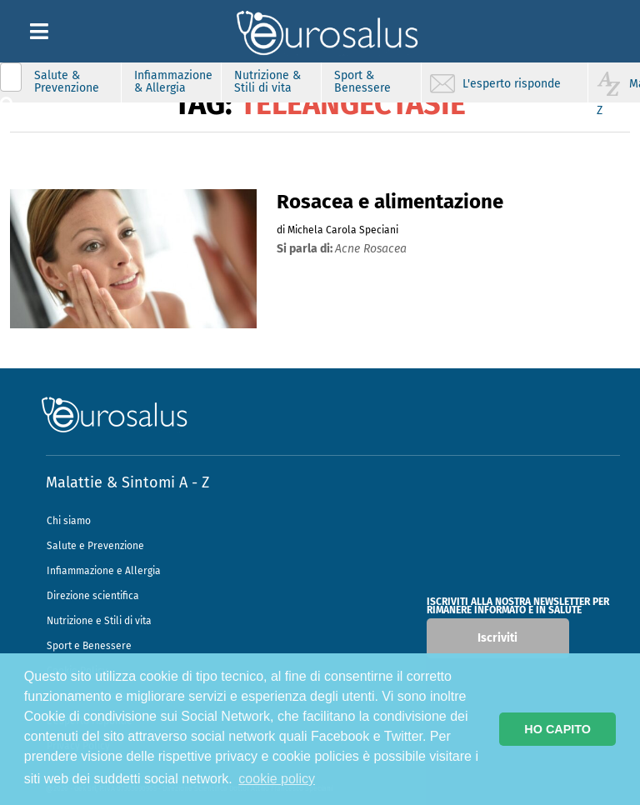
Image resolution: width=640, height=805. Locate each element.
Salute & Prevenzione (66, 81)
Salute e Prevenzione (95, 546)
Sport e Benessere (89, 646)
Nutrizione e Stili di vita (99, 621)
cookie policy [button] (276, 779)
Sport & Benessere (362, 81)
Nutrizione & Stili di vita (267, 81)
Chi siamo (69, 521)
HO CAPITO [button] (557, 729)
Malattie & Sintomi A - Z (127, 482)
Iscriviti (498, 638)
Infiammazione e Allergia (104, 571)
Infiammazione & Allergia (173, 81)
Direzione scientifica (93, 596)
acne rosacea (371, 249)
